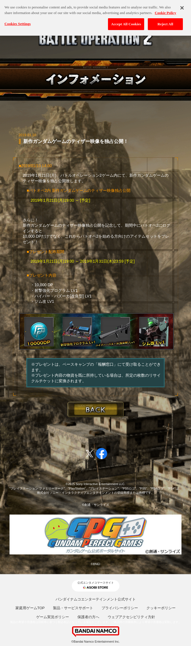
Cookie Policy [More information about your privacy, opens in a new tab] (165, 10)
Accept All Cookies (126, 22)
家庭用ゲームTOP (30, 608)
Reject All (165, 22)
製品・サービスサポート (73, 608)
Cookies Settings (17, 21)
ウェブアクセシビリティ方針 (131, 617)
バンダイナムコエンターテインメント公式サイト (96, 599)
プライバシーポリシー (120, 608)
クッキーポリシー (161, 608)
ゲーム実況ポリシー (52, 617)
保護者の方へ (88, 617)
